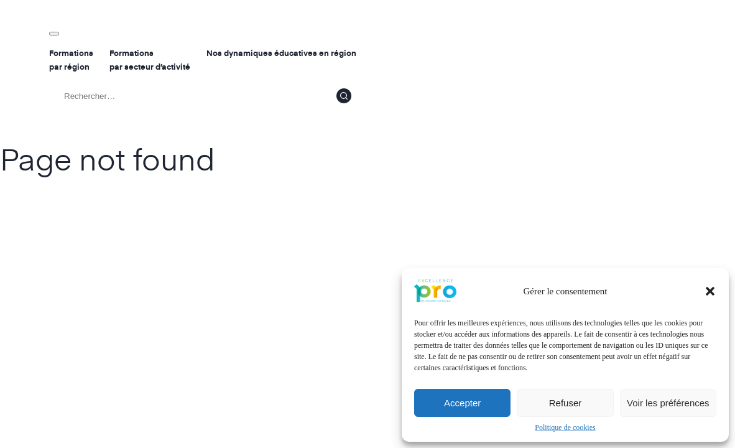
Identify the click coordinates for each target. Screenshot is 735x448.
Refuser (565, 403)
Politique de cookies (565, 427)
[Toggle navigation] (54, 33)
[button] (710, 291)
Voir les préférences (668, 403)
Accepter (462, 403)
